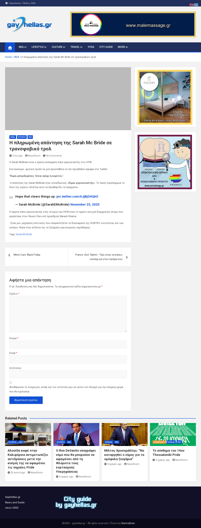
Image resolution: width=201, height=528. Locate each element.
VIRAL (12, 137)
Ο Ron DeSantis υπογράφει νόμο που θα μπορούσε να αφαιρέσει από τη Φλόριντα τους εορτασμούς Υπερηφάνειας (76, 461)
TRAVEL (75, 46)
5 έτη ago (16, 155)
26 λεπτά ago (16, 472)
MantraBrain (128, 523)
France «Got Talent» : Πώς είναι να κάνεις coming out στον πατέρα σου (98, 257)
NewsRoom (33, 155)
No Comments (54, 155)
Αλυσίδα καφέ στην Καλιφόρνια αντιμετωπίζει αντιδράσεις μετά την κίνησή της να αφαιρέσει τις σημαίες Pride (28, 459)
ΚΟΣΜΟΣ (22, 137)
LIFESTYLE (38, 46)
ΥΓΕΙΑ (91, 46)
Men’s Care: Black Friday (27, 254)
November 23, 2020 (84, 204)
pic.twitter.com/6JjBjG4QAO (77, 196)
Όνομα (13, 338)
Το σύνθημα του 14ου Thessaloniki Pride (168, 453)
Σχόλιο (14, 293)
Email (13, 353)
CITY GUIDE (106, 46)
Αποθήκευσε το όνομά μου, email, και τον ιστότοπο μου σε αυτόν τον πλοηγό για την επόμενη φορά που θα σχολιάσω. (66, 389)
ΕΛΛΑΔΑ (108, 442)
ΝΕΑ (21, 46)
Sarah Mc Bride (24, 234)
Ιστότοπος (15, 368)
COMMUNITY (159, 442)
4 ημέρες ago (64, 476)
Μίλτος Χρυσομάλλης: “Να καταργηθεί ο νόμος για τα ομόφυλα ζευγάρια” (124, 455)
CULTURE (57, 46)
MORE (121, 46)
